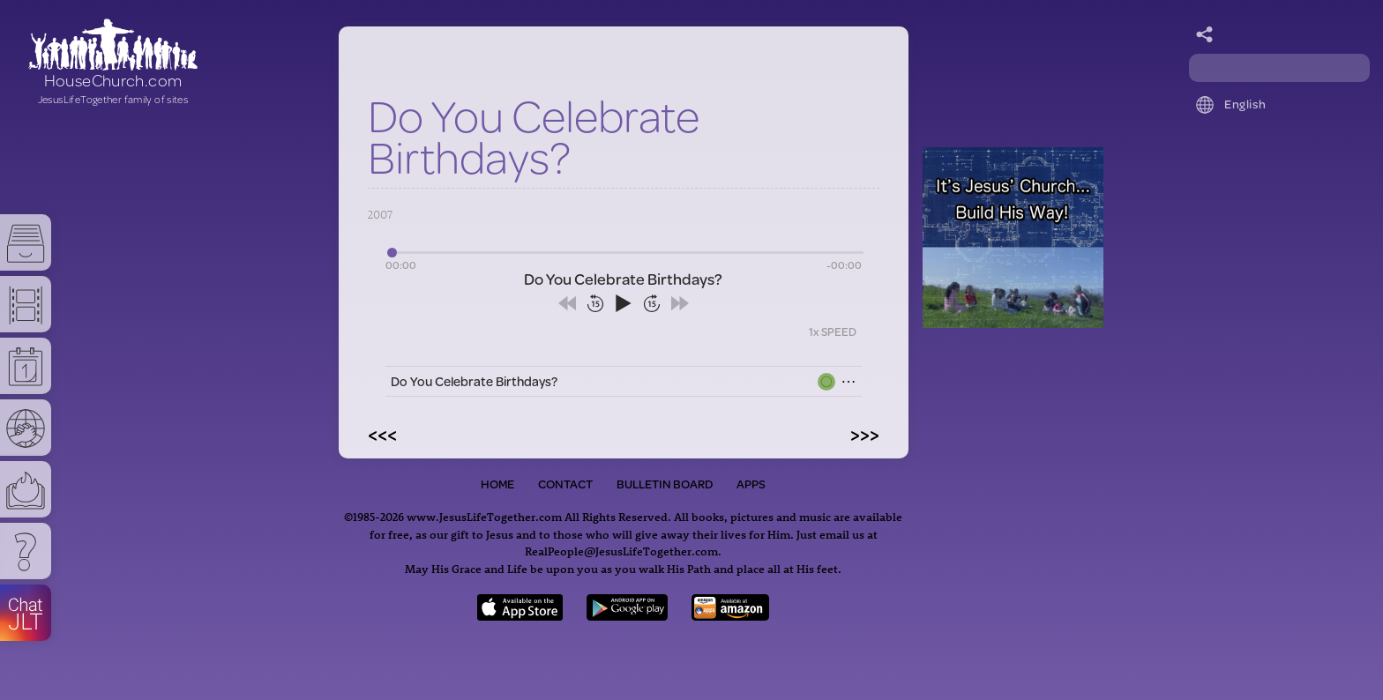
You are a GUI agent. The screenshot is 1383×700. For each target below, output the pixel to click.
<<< (382, 433)
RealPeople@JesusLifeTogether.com (621, 550)
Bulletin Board (665, 484)
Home (497, 484)
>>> (864, 433)
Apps (751, 484)
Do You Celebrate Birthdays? (474, 381)
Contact (565, 484)
